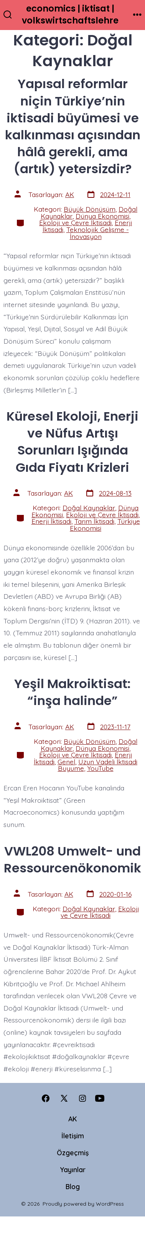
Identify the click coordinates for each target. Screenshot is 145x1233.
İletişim (72, 1135)
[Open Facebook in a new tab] (45, 1098)
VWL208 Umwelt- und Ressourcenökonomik (72, 859)
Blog (73, 1186)
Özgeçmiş (73, 1152)
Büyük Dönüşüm (89, 209)
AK (69, 194)
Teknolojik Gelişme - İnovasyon (97, 233)
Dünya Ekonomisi (102, 216)
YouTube (100, 768)
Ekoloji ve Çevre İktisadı (75, 222)
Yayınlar (73, 1169)
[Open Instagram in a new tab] (82, 1098)
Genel (66, 761)
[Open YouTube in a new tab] (99, 1098)
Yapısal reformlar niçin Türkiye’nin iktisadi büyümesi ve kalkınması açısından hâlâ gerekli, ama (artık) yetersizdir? (72, 126)
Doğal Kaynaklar (89, 507)
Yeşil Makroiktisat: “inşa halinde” (72, 692)
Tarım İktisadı (94, 521)
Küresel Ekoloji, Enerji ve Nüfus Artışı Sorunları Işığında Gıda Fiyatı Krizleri (72, 442)
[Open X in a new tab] (64, 1098)
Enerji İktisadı (51, 521)
